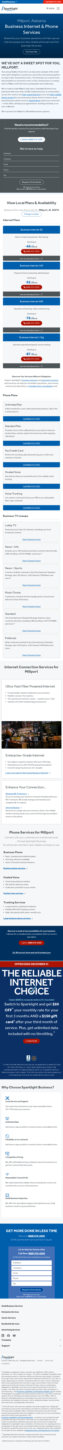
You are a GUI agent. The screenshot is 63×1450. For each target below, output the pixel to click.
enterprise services (49, 380)
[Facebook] (8, 1335)
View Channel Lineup (31, 539)
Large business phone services (18, 918)
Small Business (9, 2)
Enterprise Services (10, 1312)
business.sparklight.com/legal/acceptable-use (35, 1392)
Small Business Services (12, 1306)
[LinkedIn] (2, 1335)
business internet (29, 380)
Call (31, 419)
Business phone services (15, 868)
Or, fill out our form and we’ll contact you (31, 952)
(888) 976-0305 (36, 1235)
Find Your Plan (31, 52)
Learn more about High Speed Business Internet (28, 773)
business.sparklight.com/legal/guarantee (17, 1417)
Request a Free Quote (31, 182)
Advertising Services (10, 1330)
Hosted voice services (14, 893)
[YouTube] (14, 1335)
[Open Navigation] (59, 8)
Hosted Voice (34, 100)
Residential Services (10, 1324)
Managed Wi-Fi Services (17, 794)
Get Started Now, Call (31, 715)
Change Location (31, 214)
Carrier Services (8, 1318)
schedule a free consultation (40, 386)
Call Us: (31, 943)
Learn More (31, 1041)
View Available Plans (31, 709)
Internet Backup (14, 807)
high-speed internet (31, 94)
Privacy (40, 1361)
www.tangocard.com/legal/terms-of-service (42, 1430)
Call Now (31, 139)
